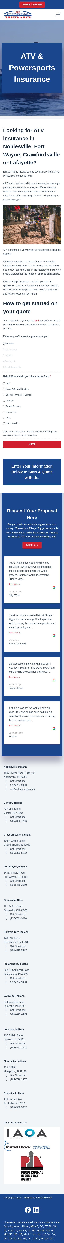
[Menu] (58, 14)
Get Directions (17, 781)
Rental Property (13, 406)
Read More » (14, 584)
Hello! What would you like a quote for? (27, 376)
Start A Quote (32, 4)
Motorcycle (11, 412)
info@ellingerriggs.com (22, 789)
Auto (8, 383)
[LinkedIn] (36, 1210)
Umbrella (10, 400)
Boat (8, 417)
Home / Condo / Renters (17, 389)
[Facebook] (28, 1210)
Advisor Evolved (44, 1197)
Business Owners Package (18, 395)
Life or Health (12, 423)
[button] (32, 545)
